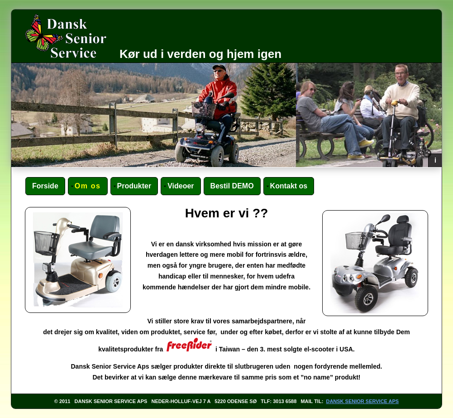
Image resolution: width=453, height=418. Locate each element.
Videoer (180, 186)
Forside (45, 186)
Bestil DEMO (232, 186)
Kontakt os (289, 186)
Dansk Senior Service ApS (362, 401)
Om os (88, 186)
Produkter (134, 186)
